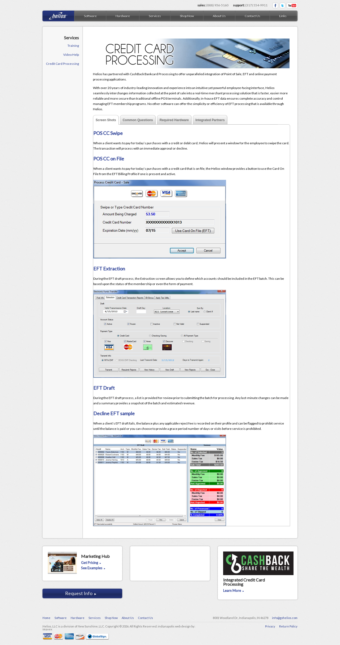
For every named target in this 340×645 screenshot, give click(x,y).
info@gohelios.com (285, 617)
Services (155, 16)
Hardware (123, 16)
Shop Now (187, 16)
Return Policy (288, 626)
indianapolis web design (174, 626)
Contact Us (252, 16)
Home (46, 617)
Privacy (270, 626)
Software (90, 16)
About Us (219, 16)
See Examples (93, 568)
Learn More (233, 591)
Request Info (81, 593)
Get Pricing (91, 563)
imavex (47, 629)
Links (283, 16)
